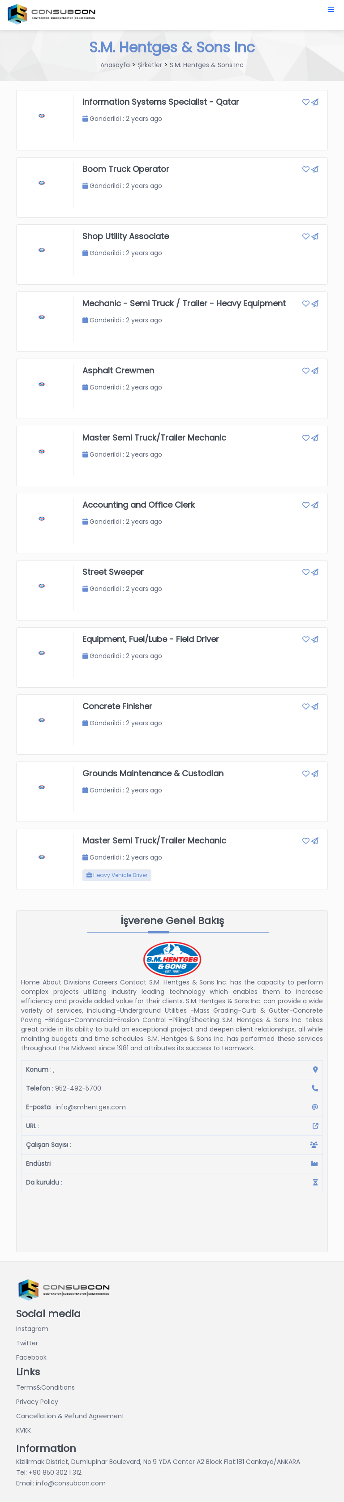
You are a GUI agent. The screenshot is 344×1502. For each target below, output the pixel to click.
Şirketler (150, 64)
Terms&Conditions (45, 1387)
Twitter (27, 1343)
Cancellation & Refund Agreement (70, 1416)
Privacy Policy (37, 1401)
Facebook (31, 1357)
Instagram (32, 1328)
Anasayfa (115, 64)
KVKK (23, 1430)
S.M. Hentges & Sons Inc (207, 64)
